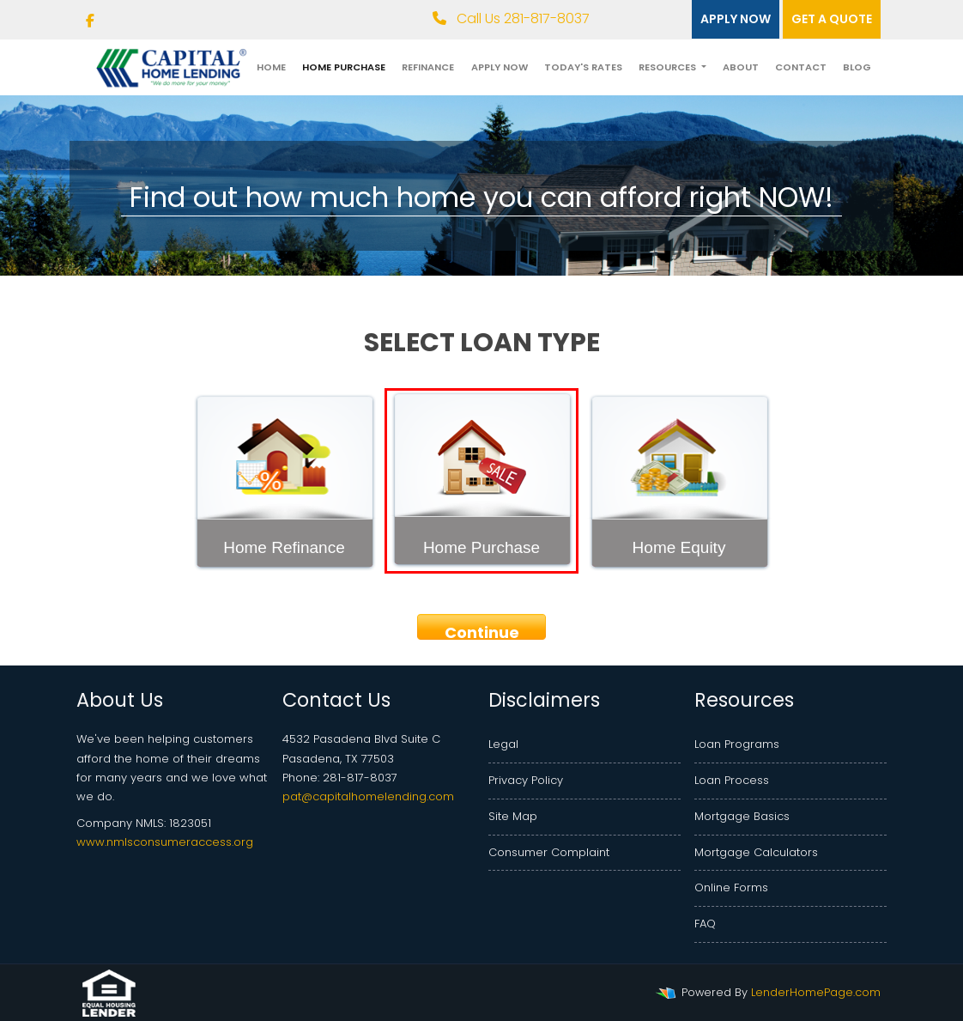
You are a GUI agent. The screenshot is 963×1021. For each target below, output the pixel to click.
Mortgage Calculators (756, 852)
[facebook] (90, 21)
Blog (857, 67)
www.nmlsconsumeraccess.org (164, 842)
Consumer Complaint (548, 852)
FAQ (705, 923)
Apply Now (499, 67)
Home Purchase (343, 67)
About (741, 67)
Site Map (512, 816)
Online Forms (731, 887)
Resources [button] (669, 67)
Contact (801, 67)
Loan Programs (736, 744)
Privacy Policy (525, 780)
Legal (503, 744)
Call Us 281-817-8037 (511, 18)
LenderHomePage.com (816, 992)
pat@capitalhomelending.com (368, 796)
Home (271, 67)
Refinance (428, 67)
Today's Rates (583, 67)
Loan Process (731, 780)
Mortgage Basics (742, 816)
